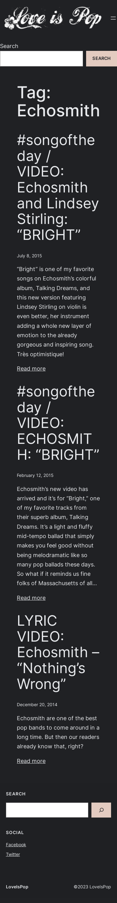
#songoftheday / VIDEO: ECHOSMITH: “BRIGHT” (58, 422)
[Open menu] (113, 18)
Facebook (16, 844)
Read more (31, 368)
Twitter (13, 854)
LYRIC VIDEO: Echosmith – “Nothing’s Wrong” (58, 652)
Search (9, 46)
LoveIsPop (17, 886)
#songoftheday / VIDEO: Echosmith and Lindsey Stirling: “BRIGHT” (58, 187)
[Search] (101, 810)
